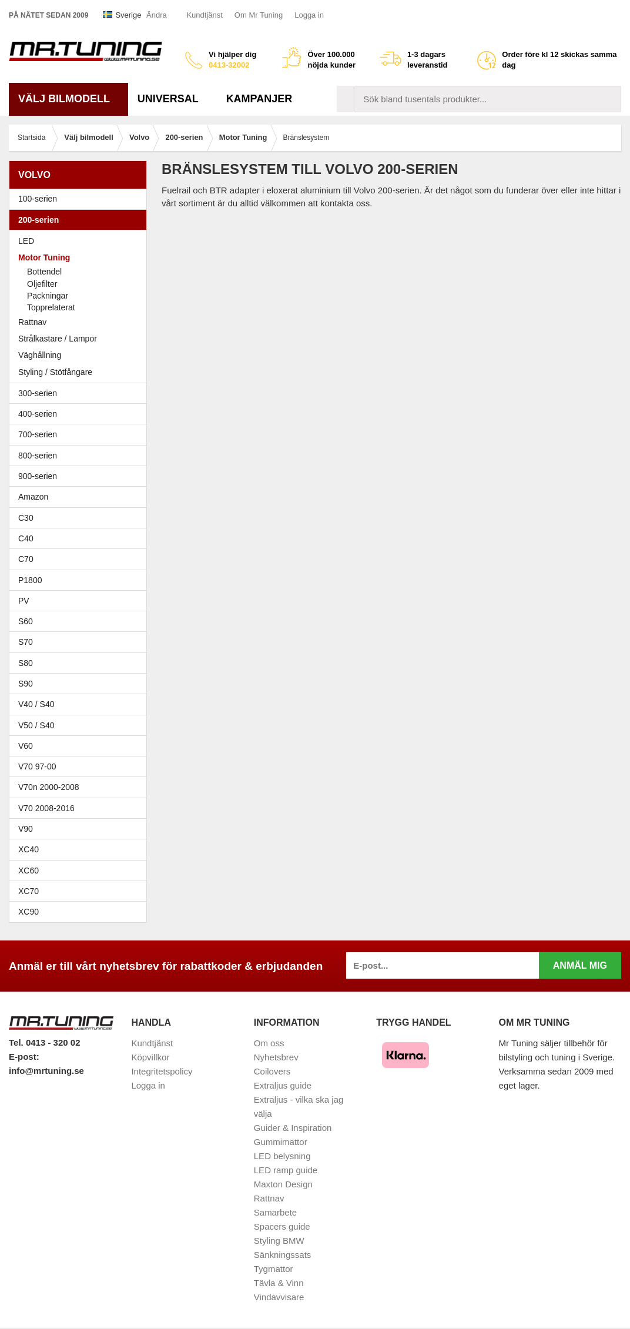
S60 (80, 621)
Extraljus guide (282, 1085)
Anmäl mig (580, 965)
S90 (80, 683)
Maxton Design (283, 1184)
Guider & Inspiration (293, 1128)
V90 (25, 828)
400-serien (80, 414)
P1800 (30, 580)
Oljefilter (42, 284)
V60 (25, 746)
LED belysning (282, 1156)
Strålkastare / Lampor (57, 338)
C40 (25, 538)
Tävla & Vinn (279, 1283)
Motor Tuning (80, 257)
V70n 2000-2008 (80, 787)
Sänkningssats (282, 1255)
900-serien (80, 476)
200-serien (80, 220)
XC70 (28, 891)
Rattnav (32, 322)
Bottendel (44, 271)
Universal (172, 99)
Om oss (269, 1043)
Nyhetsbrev (276, 1057)
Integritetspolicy (161, 1071)
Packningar (47, 295)
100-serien (80, 198)
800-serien (80, 455)
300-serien (80, 393)
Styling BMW (279, 1241)
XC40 (28, 849)
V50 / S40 (80, 725)
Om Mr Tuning (258, 15)
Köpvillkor (150, 1057)
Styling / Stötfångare (55, 372)
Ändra (156, 15)
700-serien (80, 434)
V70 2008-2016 (80, 808)
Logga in (309, 15)
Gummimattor (280, 1142)
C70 (80, 559)
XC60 (28, 870)
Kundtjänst (204, 15)
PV (23, 600)
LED (26, 241)
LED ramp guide (285, 1170)
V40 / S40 (80, 704)
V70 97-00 (80, 766)
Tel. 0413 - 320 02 (44, 1042)
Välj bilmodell (68, 99)
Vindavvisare (279, 1297)
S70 (80, 642)
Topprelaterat (51, 307)
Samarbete (275, 1212)
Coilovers (272, 1071)
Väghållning (39, 355)
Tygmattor (273, 1269)
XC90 (28, 911)
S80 (80, 663)
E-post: (24, 1057)
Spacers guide (282, 1226)
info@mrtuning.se (46, 1071)
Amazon (33, 496)
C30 (80, 518)
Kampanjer (259, 99)
